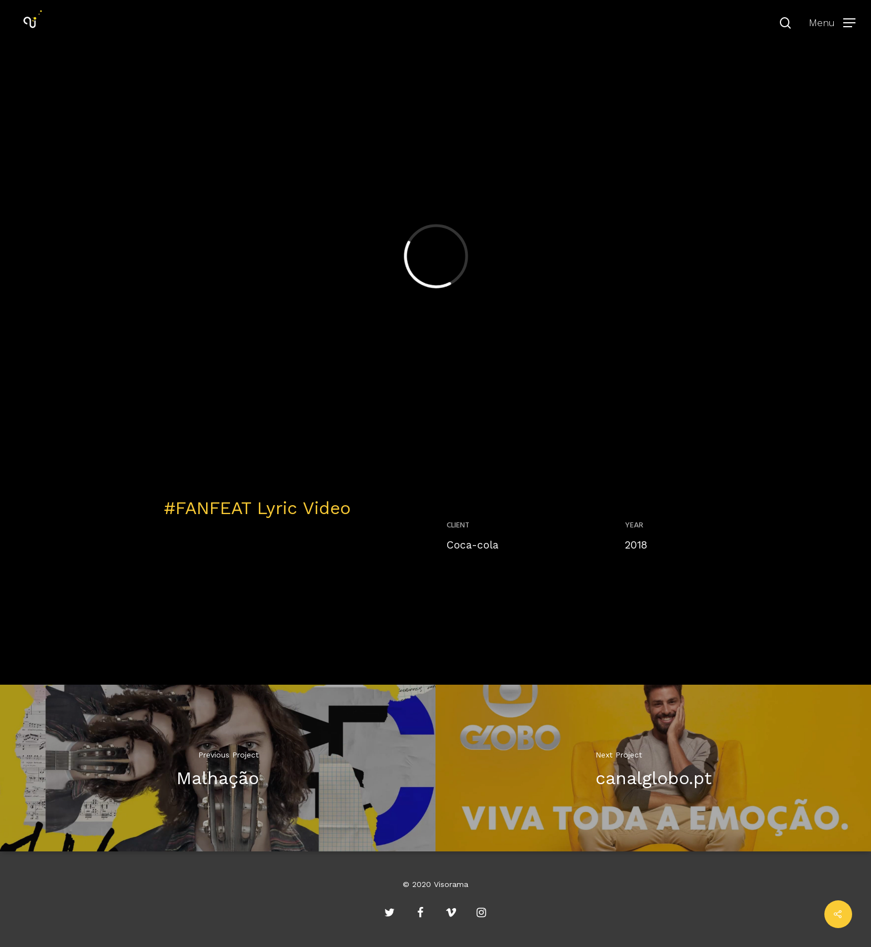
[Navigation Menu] (832, 22)
